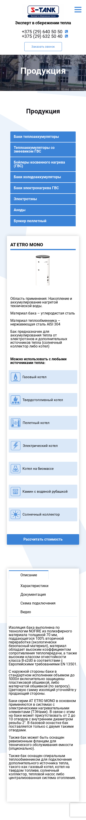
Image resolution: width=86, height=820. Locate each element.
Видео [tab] (25, 612)
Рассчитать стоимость (43, 539)
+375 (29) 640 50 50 (42, 31)
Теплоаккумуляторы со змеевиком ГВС (34, 149)
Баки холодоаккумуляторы (37, 177)
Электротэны (25, 199)
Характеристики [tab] (34, 586)
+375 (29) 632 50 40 (42, 36)
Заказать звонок (43, 46)
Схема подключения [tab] (37, 603)
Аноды (19, 210)
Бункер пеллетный (30, 221)
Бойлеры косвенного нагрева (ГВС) (39, 164)
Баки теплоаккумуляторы (36, 136)
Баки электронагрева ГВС (36, 188)
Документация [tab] (33, 594)
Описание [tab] (28, 575)
